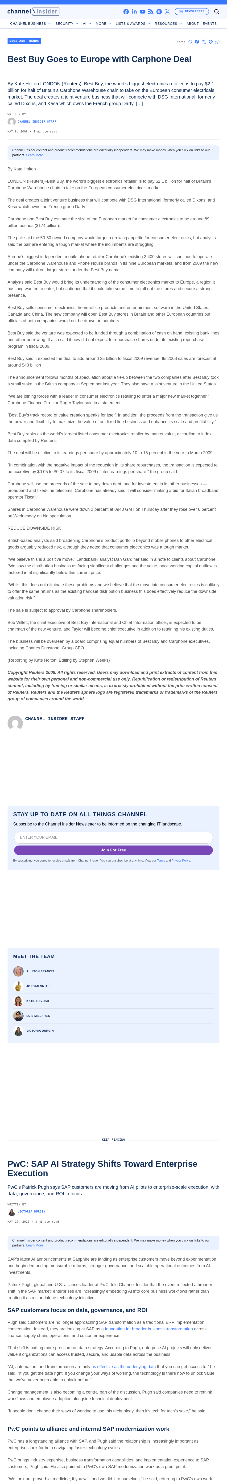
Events (210, 23)
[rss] (150, 11)
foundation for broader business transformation (149, 1329)
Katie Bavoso (37, 1001)
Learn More (34, 155)
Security (67, 23)
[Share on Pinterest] (211, 42)
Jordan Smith (38, 986)
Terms (161, 860)
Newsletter (192, 11)
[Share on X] (204, 42)
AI (87, 23)
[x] (167, 11)
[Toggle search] (216, 11)
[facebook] (126, 11)
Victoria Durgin (40, 1030)
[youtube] (142, 11)
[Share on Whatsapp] (217, 42)
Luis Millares (38, 1016)
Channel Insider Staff (32, 122)
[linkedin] (134, 11)
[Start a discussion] (190, 42)
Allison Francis (40, 971)
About (193, 23)
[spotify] (159, 11)
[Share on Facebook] (197, 42)
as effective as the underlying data (123, 1366)
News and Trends (24, 41)
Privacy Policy (181, 860)
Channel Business (31, 23)
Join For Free (113, 850)
